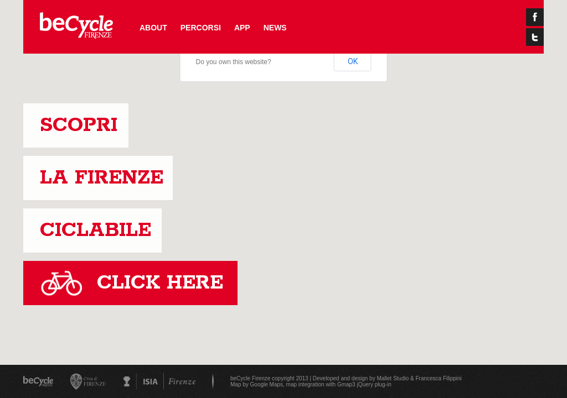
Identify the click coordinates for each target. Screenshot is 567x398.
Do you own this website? (233, 62)
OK (353, 61)
